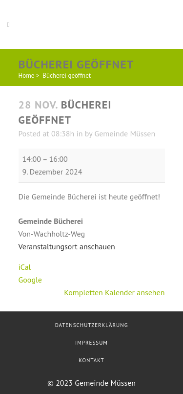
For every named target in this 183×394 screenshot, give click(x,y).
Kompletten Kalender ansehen (114, 292)
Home (27, 75)
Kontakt (91, 360)
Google (30, 280)
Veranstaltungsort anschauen (67, 246)
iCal (25, 267)
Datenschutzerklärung (91, 325)
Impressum (91, 342)
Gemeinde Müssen (124, 133)
